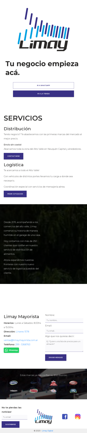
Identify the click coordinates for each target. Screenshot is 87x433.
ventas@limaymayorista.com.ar (21, 340)
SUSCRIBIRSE (10, 424)
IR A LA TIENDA (43, 94)
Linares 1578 (22, 331)
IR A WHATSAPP (43, 85)
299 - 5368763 (22, 344)
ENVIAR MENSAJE (56, 357)
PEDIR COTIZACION (15, 194)
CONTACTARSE (13, 156)
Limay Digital (47, 431)
